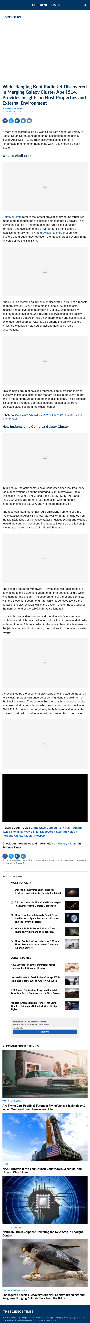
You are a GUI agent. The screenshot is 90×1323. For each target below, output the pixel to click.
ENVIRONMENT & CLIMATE (14, 1290)
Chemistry (9, 1320)
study (14, 488)
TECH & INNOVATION (12, 1101)
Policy (58, 1317)
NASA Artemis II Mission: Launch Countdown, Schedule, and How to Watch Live (42, 1170)
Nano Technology (37, 1317)
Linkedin (17, 120)
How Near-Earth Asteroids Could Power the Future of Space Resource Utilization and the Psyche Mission (37, 918)
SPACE (17, 17)
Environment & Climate (46, 1320)
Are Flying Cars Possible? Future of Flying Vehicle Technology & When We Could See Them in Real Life (43, 1107)
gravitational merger (52, 232)
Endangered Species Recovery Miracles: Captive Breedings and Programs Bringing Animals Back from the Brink (43, 1296)
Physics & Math (78, 1317)
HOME (6, 17)
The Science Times (45, 5)
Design (24, 1317)
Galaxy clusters (11, 216)
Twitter (11, 120)
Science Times (22, 863)
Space (66, 1317)
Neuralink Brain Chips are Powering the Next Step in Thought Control (42, 1233)
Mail (29, 120)
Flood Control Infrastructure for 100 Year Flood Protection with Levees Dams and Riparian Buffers (37, 944)
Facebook (5, 120)
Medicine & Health (25, 1320)
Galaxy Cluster (68, 843)
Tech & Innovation (10, 1317)
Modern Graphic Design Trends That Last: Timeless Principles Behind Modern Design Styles (34, 1006)
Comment (23, 120)
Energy (50, 1317)
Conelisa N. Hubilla (14, 108)
